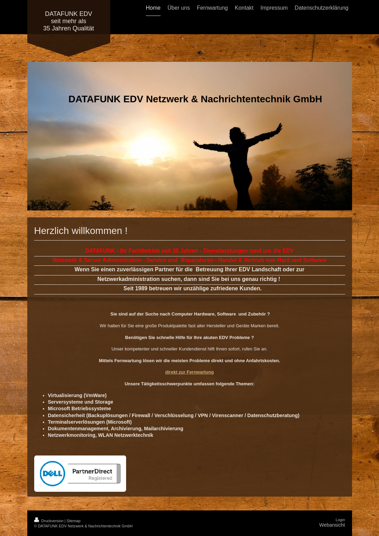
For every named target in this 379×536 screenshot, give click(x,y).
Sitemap (73, 521)
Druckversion (49, 521)
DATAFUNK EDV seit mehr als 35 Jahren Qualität (68, 21)
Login (340, 520)
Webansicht (332, 525)
